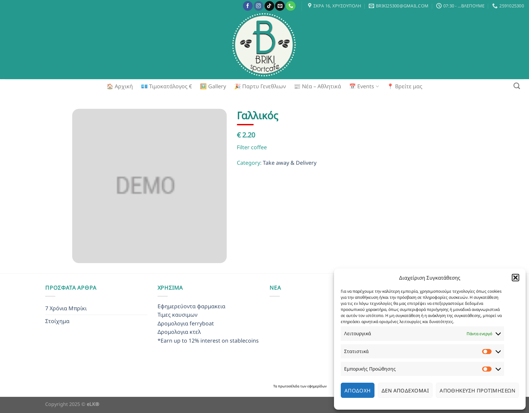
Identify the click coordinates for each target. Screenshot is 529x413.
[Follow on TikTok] (269, 6)
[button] (515, 277)
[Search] (516, 86)
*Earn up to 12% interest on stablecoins (208, 340)
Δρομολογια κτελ (179, 332)
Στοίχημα (57, 321)
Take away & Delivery (289, 162)
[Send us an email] (280, 6)
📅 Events (364, 86)
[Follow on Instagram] (258, 6)
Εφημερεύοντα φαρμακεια (191, 306)
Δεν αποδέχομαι (405, 390)
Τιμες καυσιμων (177, 314)
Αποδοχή (357, 390)
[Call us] (291, 6)
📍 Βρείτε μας (404, 86)
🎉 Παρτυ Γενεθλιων (260, 86)
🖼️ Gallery (213, 86)
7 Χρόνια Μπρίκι (66, 308)
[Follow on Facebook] (248, 6)
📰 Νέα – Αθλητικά (317, 86)
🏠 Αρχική (120, 86)
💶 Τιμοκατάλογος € (166, 86)
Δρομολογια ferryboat (186, 323)
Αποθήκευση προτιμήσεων (477, 390)
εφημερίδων (317, 386)
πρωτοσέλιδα (289, 386)
